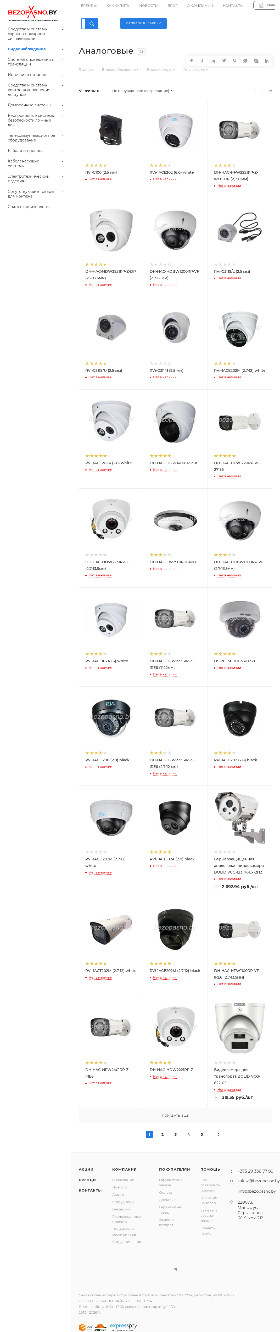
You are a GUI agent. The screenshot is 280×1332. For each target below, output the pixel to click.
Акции (86, 1169)
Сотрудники (123, 1202)
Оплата (165, 1192)
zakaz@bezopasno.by (259, 1180)
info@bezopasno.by (257, 1191)
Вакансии (121, 1209)
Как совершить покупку (210, 1185)
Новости (119, 1187)
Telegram (175, 1269)
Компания (124, 1169)
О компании (123, 1180)
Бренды (88, 1180)
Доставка (167, 1200)
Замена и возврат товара (208, 1215)
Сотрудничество (126, 1242)
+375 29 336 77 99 (255, 1171)
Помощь (210, 1169)
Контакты (90, 1190)
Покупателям (175, 1169)
